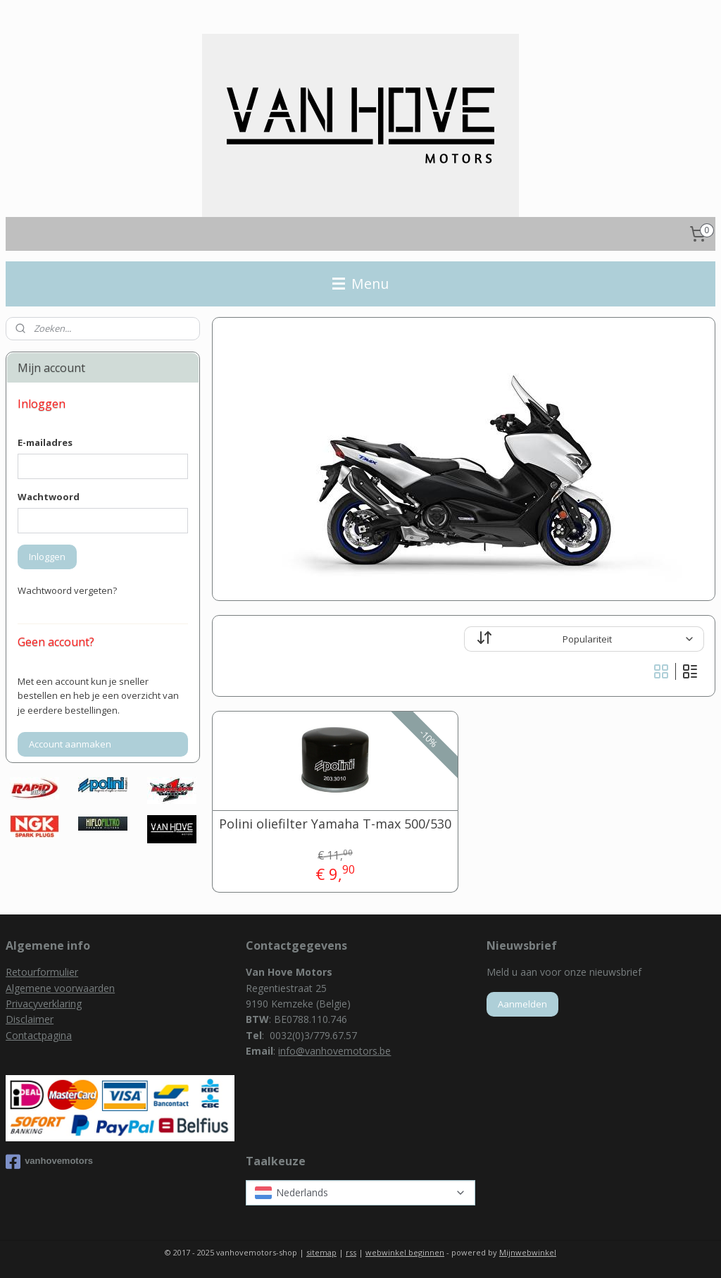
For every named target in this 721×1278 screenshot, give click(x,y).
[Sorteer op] (583, 639)
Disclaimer (30, 1019)
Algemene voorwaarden (60, 988)
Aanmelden (522, 1004)
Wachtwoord (49, 496)
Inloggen (47, 556)
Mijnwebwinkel (527, 1252)
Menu (360, 283)
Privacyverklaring (44, 1003)
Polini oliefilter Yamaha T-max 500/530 (334, 824)
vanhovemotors (49, 1161)
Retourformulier (42, 972)
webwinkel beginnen (404, 1252)
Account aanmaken (70, 744)
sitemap (321, 1252)
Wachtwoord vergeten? (67, 590)
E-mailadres (45, 442)
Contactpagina (39, 1035)
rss (351, 1252)
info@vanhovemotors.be (334, 1050)
